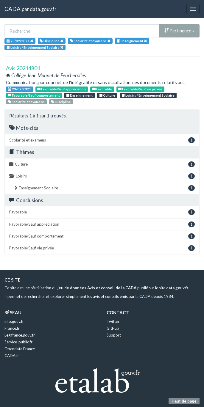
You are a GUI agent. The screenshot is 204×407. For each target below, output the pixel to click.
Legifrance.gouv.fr (19, 335)
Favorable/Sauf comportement (34, 95)
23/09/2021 (19, 89)
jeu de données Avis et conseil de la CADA (96, 287)
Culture (107, 95)
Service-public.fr (18, 342)
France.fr (12, 328)
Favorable (102, 89)
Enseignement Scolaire (104, 188)
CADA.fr (11, 355)
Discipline (61, 102)
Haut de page (184, 401)
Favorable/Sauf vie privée (140, 89)
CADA (12, 8)
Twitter (113, 321)
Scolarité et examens (26, 102)
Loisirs (102, 176)
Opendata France (19, 348)
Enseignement (79, 95)
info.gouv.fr (14, 321)
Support (114, 335)
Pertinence (179, 30)
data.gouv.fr (43, 9)
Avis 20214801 (23, 68)
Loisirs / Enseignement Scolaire (148, 95)
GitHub (113, 328)
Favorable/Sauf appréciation (61, 89)
